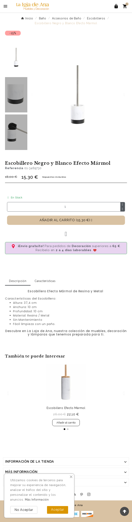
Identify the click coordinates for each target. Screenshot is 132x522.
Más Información (37, 499)
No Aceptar (23, 510)
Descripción (18, 281)
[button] (32, 95)
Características (45, 281)
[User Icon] (116, 6)
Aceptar (57, 510)
